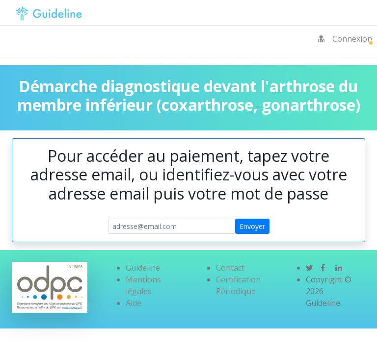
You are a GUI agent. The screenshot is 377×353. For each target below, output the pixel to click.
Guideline (143, 267)
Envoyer (252, 226)
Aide (133, 303)
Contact (230, 267)
